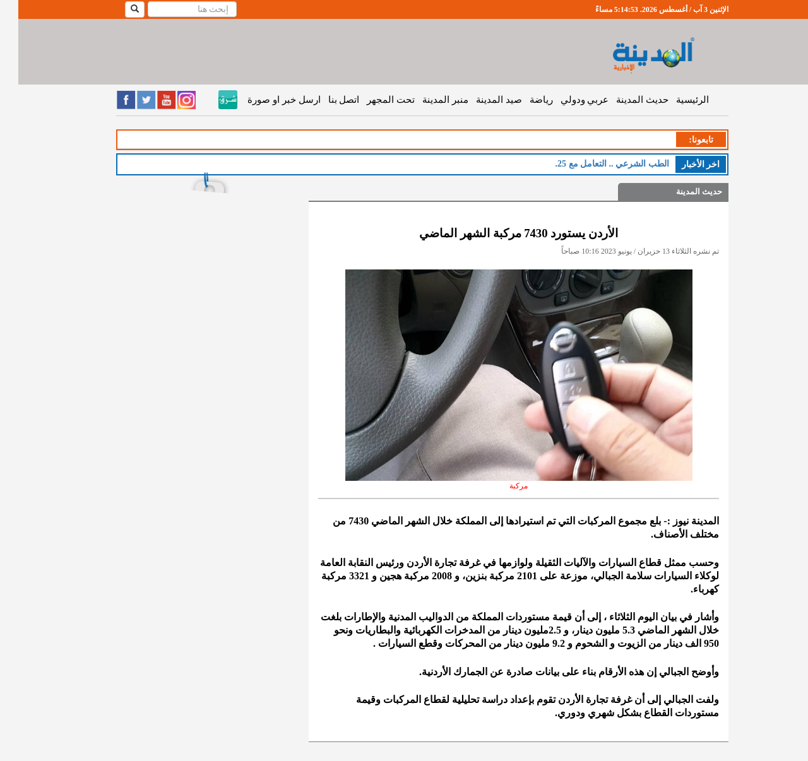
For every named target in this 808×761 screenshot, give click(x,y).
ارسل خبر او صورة (265, 100)
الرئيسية (674, 100)
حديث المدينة (624, 100)
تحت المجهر (372, 100)
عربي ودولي (566, 100)
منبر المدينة (427, 100)
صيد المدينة (481, 100)
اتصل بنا (326, 100)
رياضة (523, 100)
